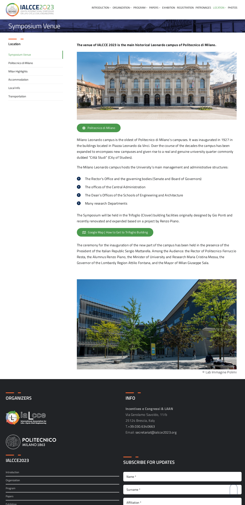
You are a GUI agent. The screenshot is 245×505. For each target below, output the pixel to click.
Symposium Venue (19, 54)
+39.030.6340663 (141, 426)
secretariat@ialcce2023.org (156, 432)
